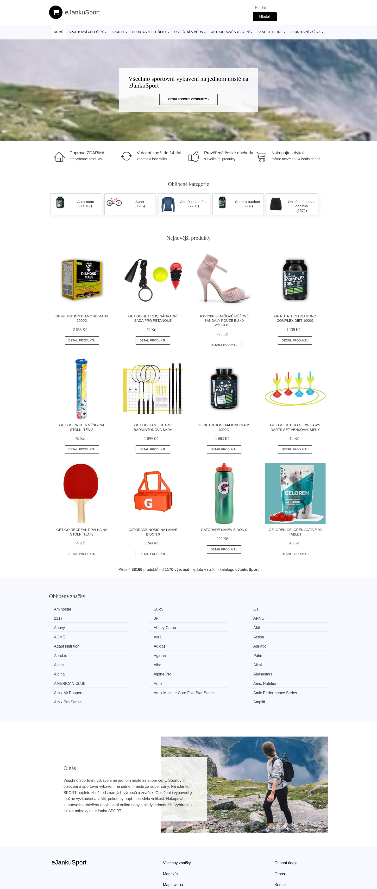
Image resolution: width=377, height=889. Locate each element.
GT (200, 609)
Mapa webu (173, 861)
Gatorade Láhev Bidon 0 (224, 530)
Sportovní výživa (305, 32)
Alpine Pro (207, 654)
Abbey (203, 618)
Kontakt (281, 861)
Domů (58, 32)
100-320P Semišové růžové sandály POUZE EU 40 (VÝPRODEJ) (224, 320)
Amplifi (275, 672)
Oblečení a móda (188, 32)
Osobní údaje (286, 839)
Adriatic (204, 636)
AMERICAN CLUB (71, 663)
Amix (131, 663)
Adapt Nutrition (68, 636)
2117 (274, 609)
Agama (61, 645)
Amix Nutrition (210, 663)
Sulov (131, 609)
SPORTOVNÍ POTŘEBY (149, 32)
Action (275, 627)
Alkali (59, 654)
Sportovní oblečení (86, 32)
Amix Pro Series (212, 672)
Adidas (132, 636)
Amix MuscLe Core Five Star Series (79, 675)
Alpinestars (279, 654)
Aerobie (276, 636)
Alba (273, 645)
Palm (131, 645)
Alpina (132, 654)
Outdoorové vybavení (230, 32)
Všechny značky (177, 839)
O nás (280, 850)
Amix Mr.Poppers (284, 663)
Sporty (118, 32)
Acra (202, 627)
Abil (58, 627)
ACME (132, 627)
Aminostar (63, 609)
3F (57, 618)
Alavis (203, 645)
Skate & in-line (270, 32)
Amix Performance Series (148, 672)
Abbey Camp (281, 618)
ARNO (132, 618)
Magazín (170, 850)
